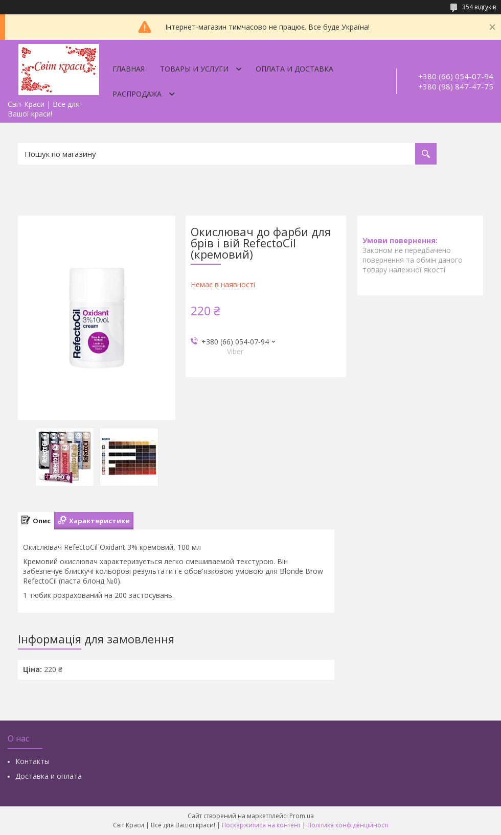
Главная (128, 69)
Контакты (32, 761)
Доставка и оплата (48, 776)
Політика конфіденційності (348, 825)
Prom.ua (301, 815)
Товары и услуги (194, 69)
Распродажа (137, 94)
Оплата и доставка (294, 69)
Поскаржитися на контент (261, 825)
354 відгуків (479, 7)
